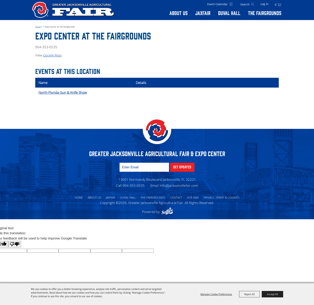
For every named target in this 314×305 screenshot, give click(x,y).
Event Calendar (217, 4)
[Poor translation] (14, 244)
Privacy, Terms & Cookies (222, 197)
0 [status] (275, 4)
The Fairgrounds (264, 13)
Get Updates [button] (182, 167)
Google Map (52, 55)
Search (253, 4)
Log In (265, 4)
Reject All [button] (249, 294)
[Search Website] (245, 4)
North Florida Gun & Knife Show (62, 92)
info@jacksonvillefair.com (179, 185)
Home (38, 26)
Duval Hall (229, 13)
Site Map (193, 197)
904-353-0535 (134, 185)
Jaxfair (202, 13)
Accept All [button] (272, 294)
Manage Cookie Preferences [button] (216, 294)
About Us (178, 13)
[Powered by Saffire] (168, 211)
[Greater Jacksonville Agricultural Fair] (73, 10)
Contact (176, 197)
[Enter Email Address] (144, 167)
